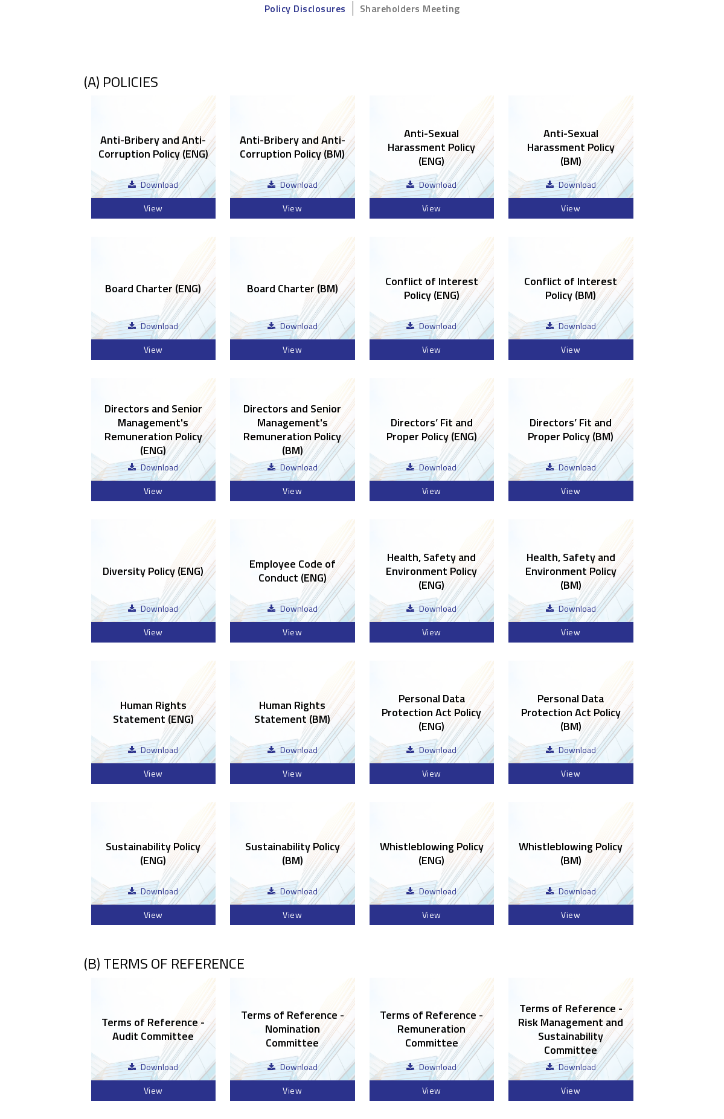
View (153, 208)
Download (159, 184)
